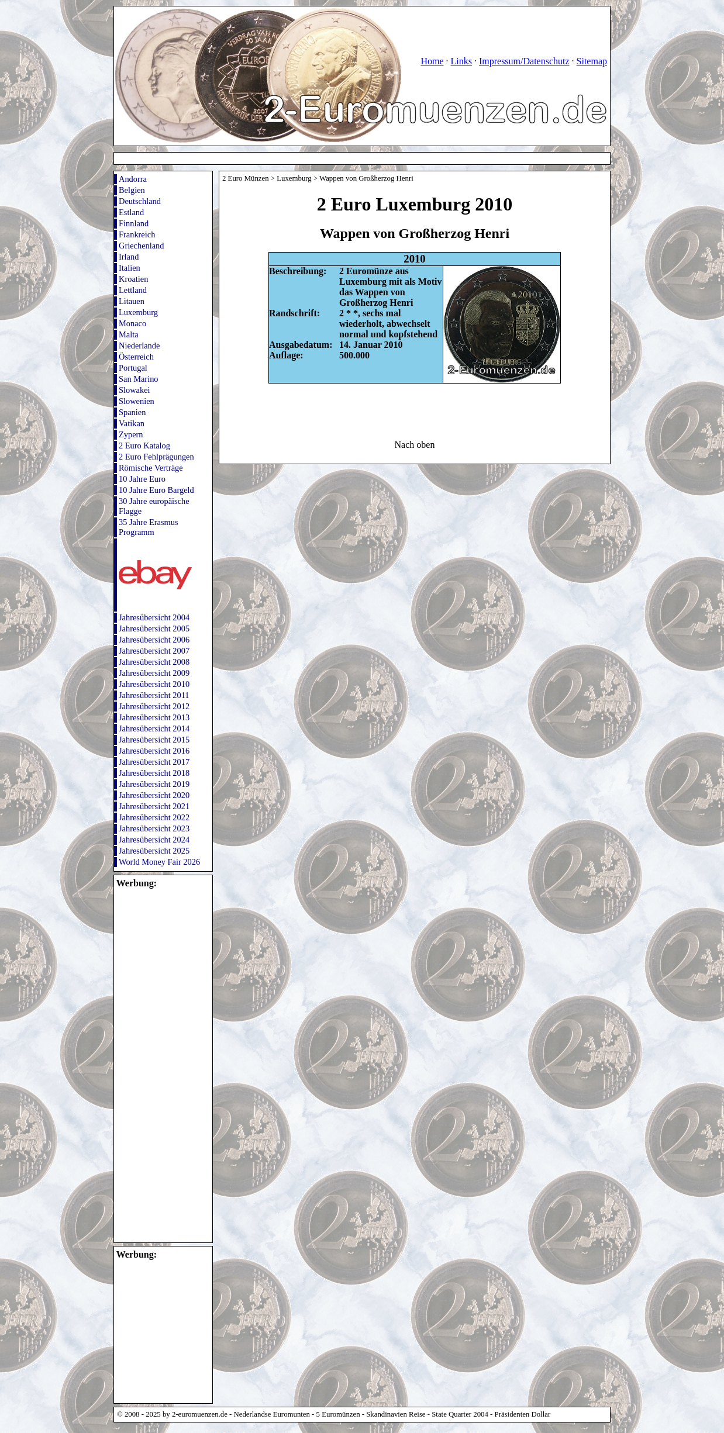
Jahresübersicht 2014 (154, 728)
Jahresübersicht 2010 (154, 684)
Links (460, 61)
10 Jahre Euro (142, 479)
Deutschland (140, 201)
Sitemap (592, 61)
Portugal (133, 367)
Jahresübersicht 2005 (154, 628)
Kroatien (133, 279)
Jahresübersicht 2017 (154, 761)
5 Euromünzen (338, 1414)
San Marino (138, 379)
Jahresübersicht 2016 (154, 750)
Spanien (132, 412)
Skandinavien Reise (395, 1414)
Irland (129, 256)
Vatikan (131, 423)
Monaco (132, 323)
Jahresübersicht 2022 (154, 817)
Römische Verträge (151, 467)
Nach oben (415, 445)
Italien (129, 267)
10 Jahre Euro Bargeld (156, 490)
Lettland (133, 290)
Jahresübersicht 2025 (154, 850)
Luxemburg (138, 312)
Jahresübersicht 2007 (154, 650)
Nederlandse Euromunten (272, 1414)
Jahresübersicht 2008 (154, 662)
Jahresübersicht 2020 (154, 795)
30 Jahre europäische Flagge (154, 506)
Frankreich (137, 234)
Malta (129, 334)
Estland (131, 212)
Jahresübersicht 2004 (154, 617)
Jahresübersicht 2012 (154, 706)
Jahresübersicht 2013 (154, 717)
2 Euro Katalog (144, 445)
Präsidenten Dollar (523, 1414)
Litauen (131, 301)
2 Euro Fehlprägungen (156, 456)
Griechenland (141, 245)
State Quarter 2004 (460, 1414)
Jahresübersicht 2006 (154, 639)
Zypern (131, 434)
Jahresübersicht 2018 (154, 773)
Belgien (132, 190)
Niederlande (139, 345)
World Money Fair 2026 (159, 861)
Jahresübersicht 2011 (154, 695)
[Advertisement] (149, 1064)
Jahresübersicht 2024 (154, 839)
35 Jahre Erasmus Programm (148, 527)
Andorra (133, 179)
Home (431, 61)
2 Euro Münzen (245, 178)
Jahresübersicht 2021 (154, 806)
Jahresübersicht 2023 (154, 828)
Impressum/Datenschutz (524, 61)
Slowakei (134, 390)
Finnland (134, 223)
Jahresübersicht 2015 (154, 739)
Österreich (136, 356)
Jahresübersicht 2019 (154, 784)
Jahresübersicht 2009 (154, 673)
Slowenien (136, 401)
